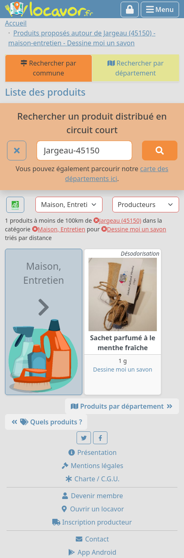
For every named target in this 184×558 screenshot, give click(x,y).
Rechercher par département (135, 68)
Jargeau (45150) (117, 220)
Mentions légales (92, 465)
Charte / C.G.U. (92, 478)
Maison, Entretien (59, 229)
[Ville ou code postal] (84, 150)
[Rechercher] (159, 150)
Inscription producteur (92, 522)
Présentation (92, 452)
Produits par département (122, 406)
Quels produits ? (46, 421)
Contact (92, 539)
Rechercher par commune (48, 68)
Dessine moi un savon (133, 229)
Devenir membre (92, 495)
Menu (160, 9)
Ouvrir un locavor (92, 508)
